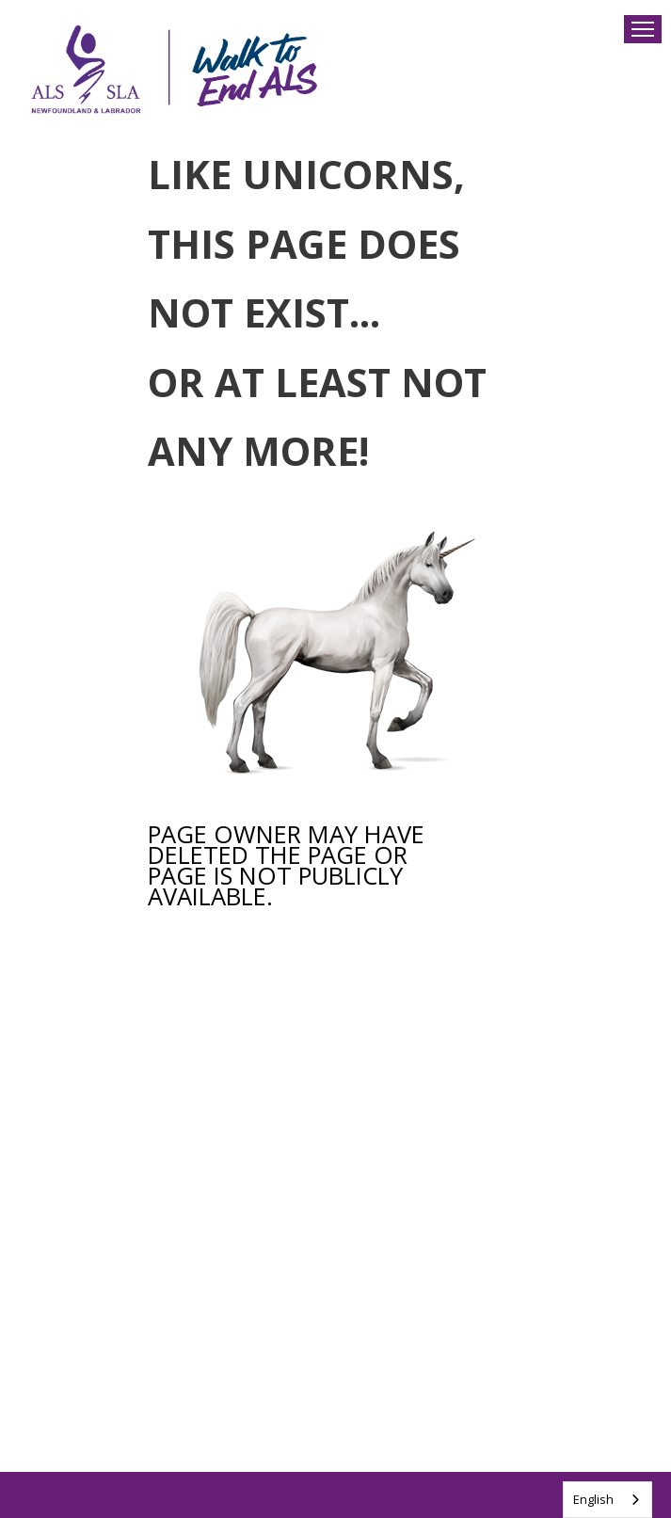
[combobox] (607, 1499)
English (593, 1499)
